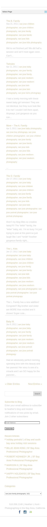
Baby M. (10, 321)
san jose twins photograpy (29, 93)
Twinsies (10, 64)
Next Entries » (35, 384)
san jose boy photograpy (16, 132)
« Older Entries (12, 384)
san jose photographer (27, 209)
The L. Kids (11, 249)
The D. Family (13, 176)
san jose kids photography (30, 42)
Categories (10, 489)
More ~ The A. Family (16, 125)
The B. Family (13, 21)
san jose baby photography (29, 128)
